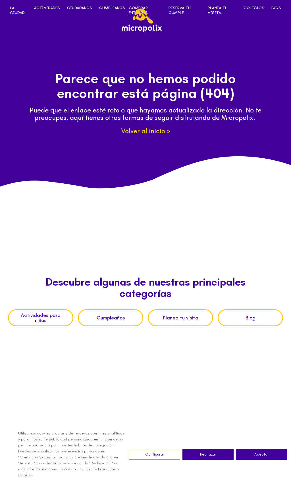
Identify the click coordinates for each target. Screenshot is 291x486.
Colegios (254, 8)
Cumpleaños (112, 8)
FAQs (276, 8)
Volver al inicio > (145, 131)
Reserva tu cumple (180, 10)
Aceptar (261, 454)
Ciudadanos (79, 8)
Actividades (47, 8)
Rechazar (208, 454)
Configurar (154, 454)
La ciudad (17, 10)
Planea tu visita (218, 10)
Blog (250, 318)
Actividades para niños (41, 317)
